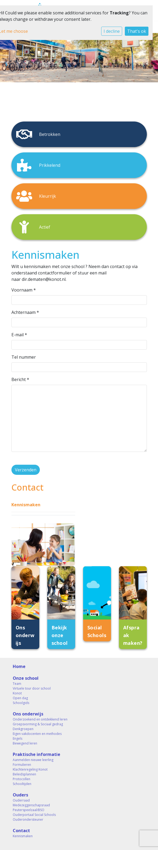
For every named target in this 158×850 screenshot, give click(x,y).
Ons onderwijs (28, 714)
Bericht (20, 379)
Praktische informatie (36, 754)
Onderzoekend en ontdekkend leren (40, 719)
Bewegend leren (25, 743)
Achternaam (25, 312)
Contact (21, 830)
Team (17, 683)
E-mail (19, 335)
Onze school (26, 678)
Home (19, 666)
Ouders (20, 795)
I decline (112, 31)
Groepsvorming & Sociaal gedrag (38, 724)
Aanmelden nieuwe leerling (33, 760)
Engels (17, 738)
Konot (17, 693)
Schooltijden (22, 784)
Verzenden (25, 470)
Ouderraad (21, 800)
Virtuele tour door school (32, 688)
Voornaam (23, 290)
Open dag (20, 698)
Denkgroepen (23, 729)
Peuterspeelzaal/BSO (28, 810)
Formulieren (22, 764)
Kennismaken (25, 505)
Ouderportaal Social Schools (34, 814)
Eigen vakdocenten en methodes (37, 733)
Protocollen (21, 779)
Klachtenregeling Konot (30, 769)
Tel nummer (23, 357)
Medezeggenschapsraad (31, 805)
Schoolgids (21, 703)
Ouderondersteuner (28, 819)
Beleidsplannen (24, 774)
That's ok (136, 31)
